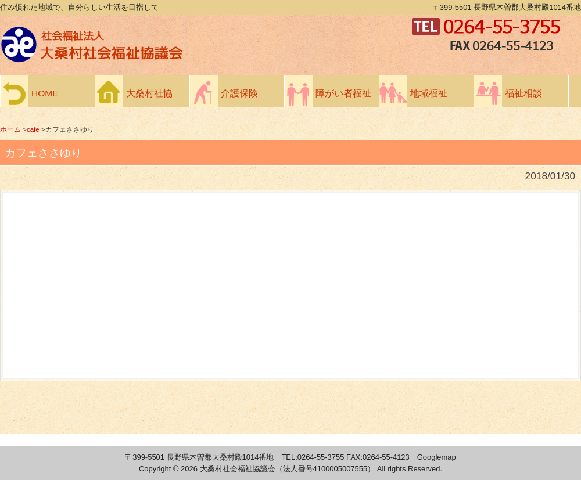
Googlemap (436, 457)
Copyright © (160, 468)
